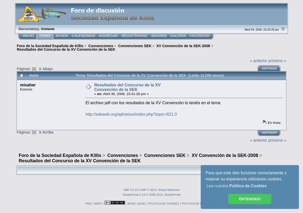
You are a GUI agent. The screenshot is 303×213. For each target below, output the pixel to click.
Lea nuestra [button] (236, 186)
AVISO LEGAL (137, 203)
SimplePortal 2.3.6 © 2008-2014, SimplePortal (151, 194)
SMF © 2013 (148, 189)
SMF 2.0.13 (131, 189)
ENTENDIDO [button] (250, 199)
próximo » (277, 61)
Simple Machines (168, 189)
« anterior (258, 61)
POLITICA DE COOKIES (163, 203)
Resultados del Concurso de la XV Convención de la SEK (127, 87)
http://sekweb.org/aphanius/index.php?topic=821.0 (131, 114)
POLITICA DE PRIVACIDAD (199, 203)
